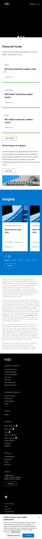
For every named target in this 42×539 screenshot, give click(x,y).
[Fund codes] (7, 377)
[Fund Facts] (7, 380)
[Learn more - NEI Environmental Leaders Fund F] (9, 77)
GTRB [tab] (18, 36)
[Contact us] (10, 484)
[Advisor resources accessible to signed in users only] (10, 438)
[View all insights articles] (9, 265)
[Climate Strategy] (9, 401)
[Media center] (8, 459)
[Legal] (6, 506)
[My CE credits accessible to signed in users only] (9, 429)
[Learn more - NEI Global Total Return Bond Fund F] (9, 102)
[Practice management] (10, 435)
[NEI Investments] (7, 359)
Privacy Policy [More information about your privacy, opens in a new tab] (16, 531)
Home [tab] (23, 36)
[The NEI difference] (9, 457)
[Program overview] (9, 396)
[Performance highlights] (10, 375)
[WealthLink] (7, 446)
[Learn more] (8, 171)
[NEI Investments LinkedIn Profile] (6, 497)
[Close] (39, 517)
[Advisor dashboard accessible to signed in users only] (11, 425)
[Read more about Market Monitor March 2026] (37, 247)
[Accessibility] (9, 504)
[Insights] (6, 415)
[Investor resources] (9, 441)
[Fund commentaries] (9, 382)
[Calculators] (7, 443)
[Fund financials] (8, 514)
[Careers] (6, 462)
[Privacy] (7, 509)
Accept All (28, 535)
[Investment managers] (10, 372)
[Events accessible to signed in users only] (7, 432)
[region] (21, 526)
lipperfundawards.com (31, 315)
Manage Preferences (14, 535)
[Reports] (6, 404)
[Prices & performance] (10, 369)
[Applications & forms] (10, 385)
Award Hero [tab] (21, 36)
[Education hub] (8, 398)
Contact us (33, 4)
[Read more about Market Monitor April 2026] (9, 247)
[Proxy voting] (9, 511)
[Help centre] (7, 465)
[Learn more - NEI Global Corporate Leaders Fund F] (9, 128)
